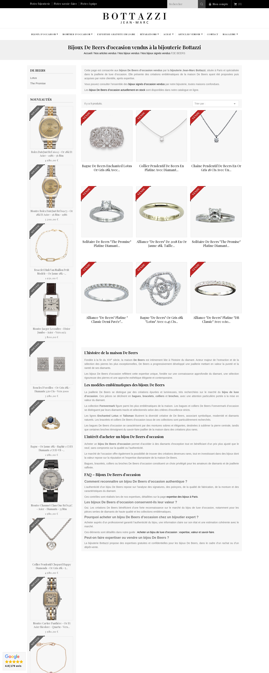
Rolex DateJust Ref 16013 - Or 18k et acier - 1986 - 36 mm (51, 153)
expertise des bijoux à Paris (182, 496)
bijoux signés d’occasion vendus (146, 84)
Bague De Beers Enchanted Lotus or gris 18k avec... (107, 168)
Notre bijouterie (40, 3)
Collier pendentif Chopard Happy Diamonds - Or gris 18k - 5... (51, 566)
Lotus (33, 77)
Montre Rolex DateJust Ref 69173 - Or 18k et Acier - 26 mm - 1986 (52, 212)
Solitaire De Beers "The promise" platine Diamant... (107, 243)
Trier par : (215, 104)
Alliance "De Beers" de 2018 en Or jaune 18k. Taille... (161, 243)
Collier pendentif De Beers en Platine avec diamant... (161, 168)
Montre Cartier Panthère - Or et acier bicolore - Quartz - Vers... (51, 625)
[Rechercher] (186, 4)
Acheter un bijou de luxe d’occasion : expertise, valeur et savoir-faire (175, 532)
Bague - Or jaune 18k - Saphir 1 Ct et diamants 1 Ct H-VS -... (52, 448)
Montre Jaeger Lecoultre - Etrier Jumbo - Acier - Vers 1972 (51, 330)
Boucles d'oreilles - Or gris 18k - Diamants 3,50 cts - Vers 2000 (51, 389)
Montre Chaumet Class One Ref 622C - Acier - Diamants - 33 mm (52, 507)
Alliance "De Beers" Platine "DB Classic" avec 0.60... (216, 319)
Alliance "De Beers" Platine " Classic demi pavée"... (107, 319)
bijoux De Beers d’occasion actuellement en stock (117, 89)
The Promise (38, 83)
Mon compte (220, 4)
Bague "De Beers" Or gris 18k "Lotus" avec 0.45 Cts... (161, 319)
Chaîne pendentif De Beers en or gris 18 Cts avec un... (216, 168)
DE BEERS (37, 70)
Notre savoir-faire (65, 3)
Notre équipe (89, 3)
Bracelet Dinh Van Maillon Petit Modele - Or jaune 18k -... (51, 271)
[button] (14, 661)
